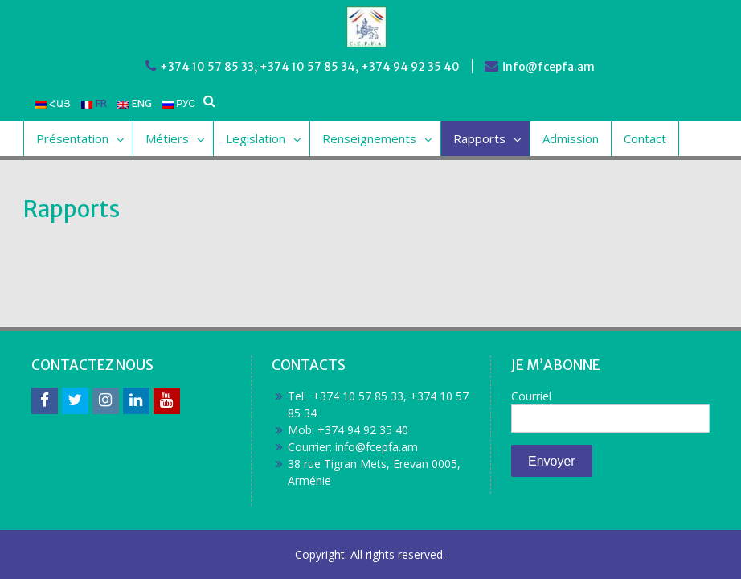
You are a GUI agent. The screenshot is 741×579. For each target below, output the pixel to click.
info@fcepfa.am (548, 67)
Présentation (72, 138)
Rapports (479, 138)
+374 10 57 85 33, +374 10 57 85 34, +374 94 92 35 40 (310, 67)
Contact (645, 138)
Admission (570, 138)
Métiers (167, 138)
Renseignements (369, 138)
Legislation (255, 138)
